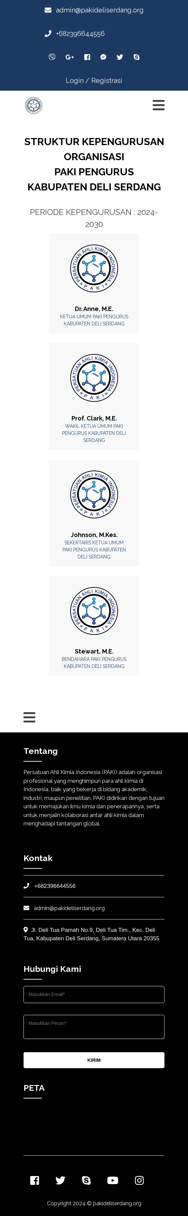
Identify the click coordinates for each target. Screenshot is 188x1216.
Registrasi (106, 81)
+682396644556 (75, 34)
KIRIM (94, 1060)
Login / (77, 81)
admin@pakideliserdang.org (94, 10)
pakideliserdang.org (117, 1203)
